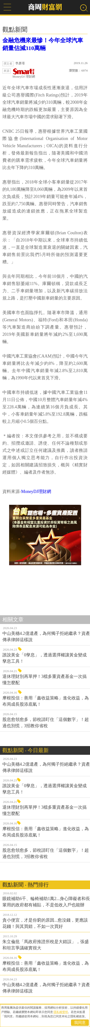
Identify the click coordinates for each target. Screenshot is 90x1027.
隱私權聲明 (61, 1012)
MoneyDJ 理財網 (23, 73)
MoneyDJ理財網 (36, 491)
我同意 (80, 1022)
